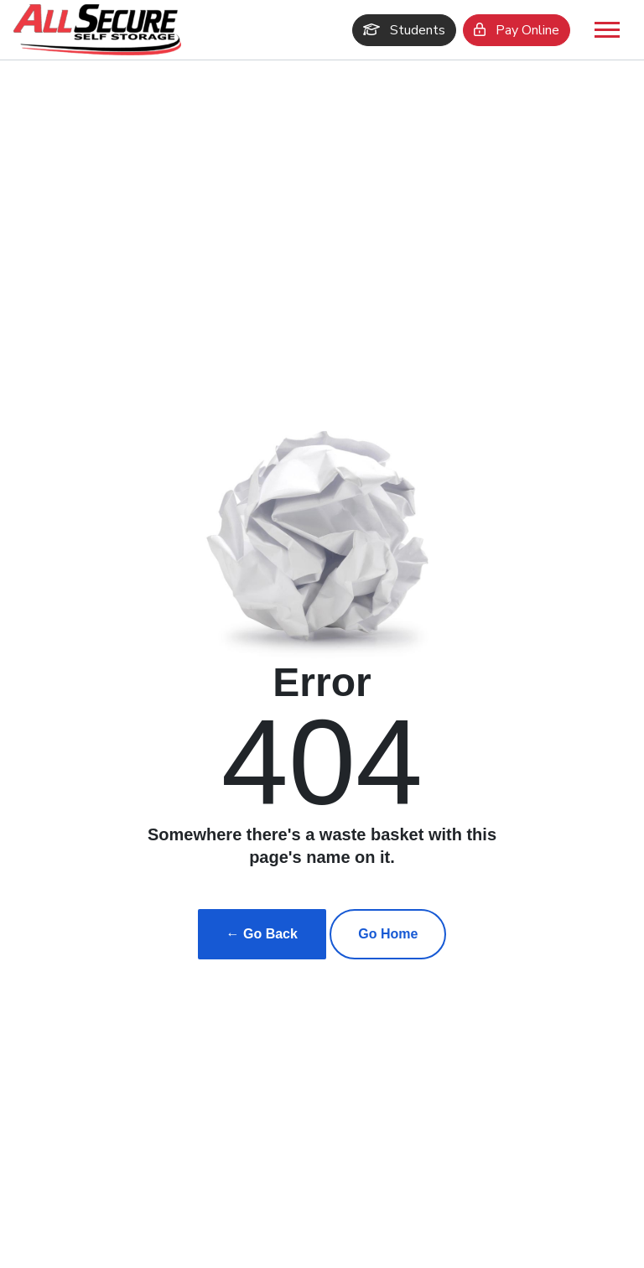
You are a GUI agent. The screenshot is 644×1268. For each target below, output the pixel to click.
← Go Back (262, 934)
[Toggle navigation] (607, 29)
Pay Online (516, 30)
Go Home (388, 934)
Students (404, 30)
